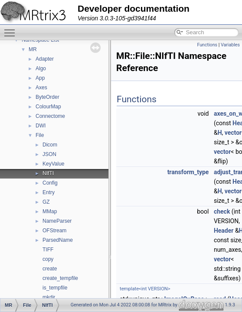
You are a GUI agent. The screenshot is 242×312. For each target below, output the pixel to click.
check (222, 211)
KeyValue (53, 164)
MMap (50, 211)
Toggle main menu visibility (11, 29)
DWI (41, 126)
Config (50, 183)
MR (33, 49)
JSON (49, 154)
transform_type (188, 172)
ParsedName (58, 240)
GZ (46, 202)
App (40, 78)
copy (48, 259)
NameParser (57, 221)
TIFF (48, 250)
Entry (49, 192)
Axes (41, 87)
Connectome (50, 116)
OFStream (54, 231)
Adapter (45, 59)
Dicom (50, 145)
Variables (230, 45)
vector (233, 132)
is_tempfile (55, 288)
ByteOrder (47, 97)
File (40, 135)
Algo (41, 68)
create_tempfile (60, 278)
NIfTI (48, 173)
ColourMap (48, 107)
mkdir (49, 297)
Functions (207, 45)
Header (224, 230)
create (50, 269)
